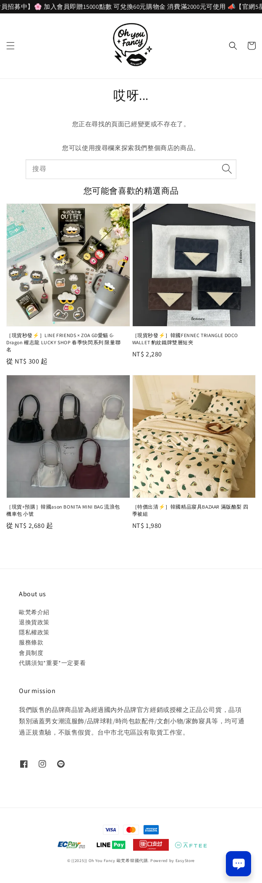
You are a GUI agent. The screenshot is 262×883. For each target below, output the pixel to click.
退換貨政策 (34, 622)
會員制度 (31, 653)
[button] (10, 45)
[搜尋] (226, 169)
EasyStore (185, 860)
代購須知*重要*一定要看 (52, 663)
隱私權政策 (34, 632)
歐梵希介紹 (34, 612)
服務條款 (31, 642)
